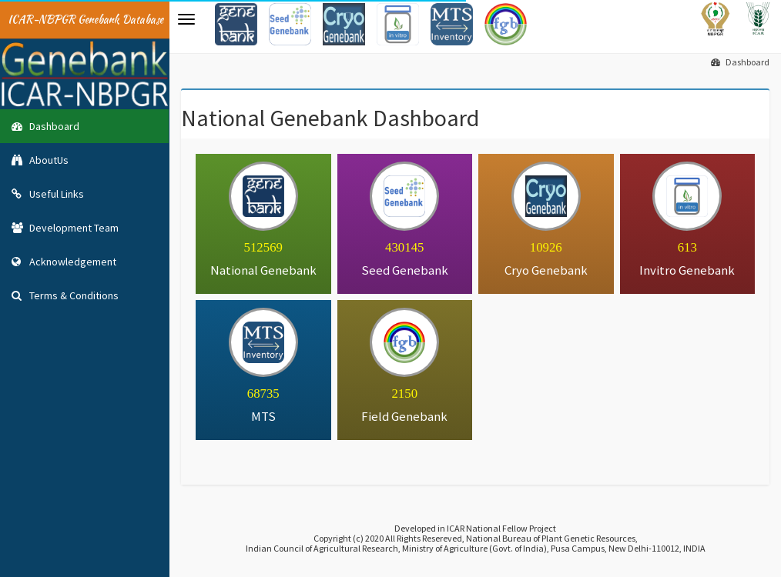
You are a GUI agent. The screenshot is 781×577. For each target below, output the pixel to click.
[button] (186, 19)
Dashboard (740, 62)
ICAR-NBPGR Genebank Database (85, 19)
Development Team (65, 228)
